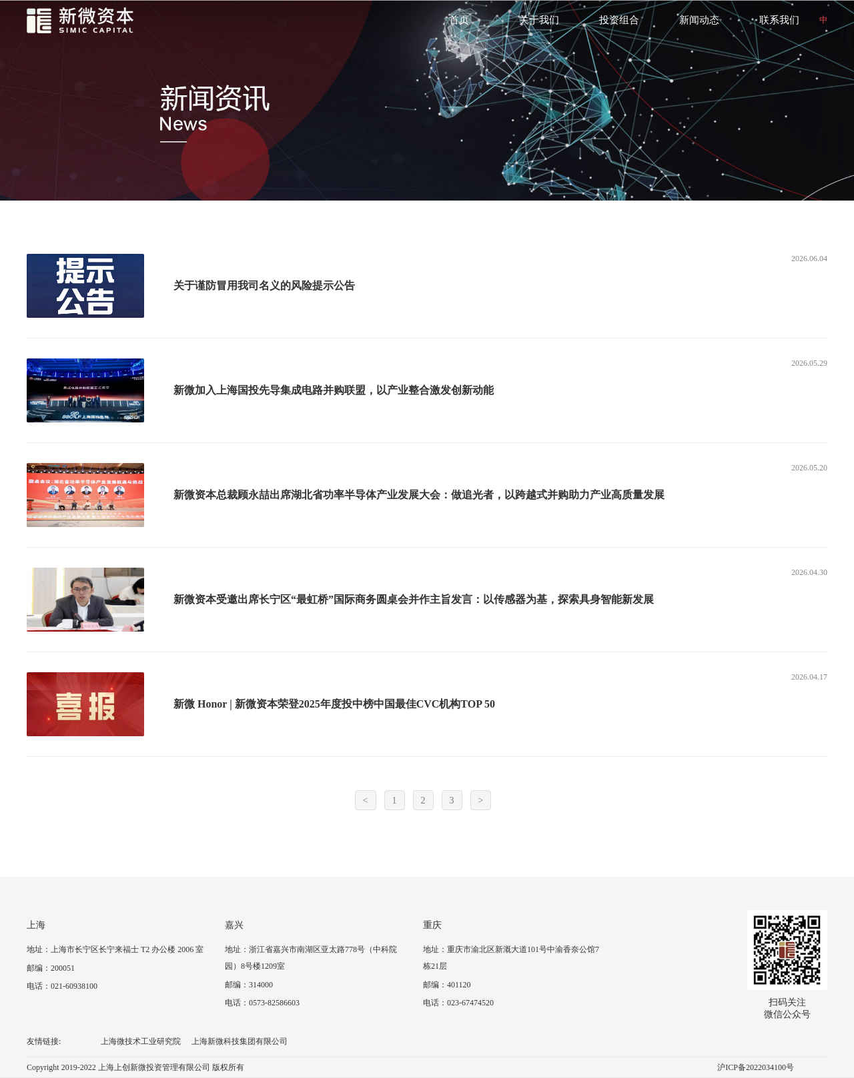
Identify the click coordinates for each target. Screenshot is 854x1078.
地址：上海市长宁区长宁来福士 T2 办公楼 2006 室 (115, 949)
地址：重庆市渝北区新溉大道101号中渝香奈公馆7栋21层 (511, 958)
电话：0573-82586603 (262, 1002)
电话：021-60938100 (62, 986)
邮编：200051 (51, 968)
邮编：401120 (447, 984)
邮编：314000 (249, 984)
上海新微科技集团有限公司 (239, 1041)
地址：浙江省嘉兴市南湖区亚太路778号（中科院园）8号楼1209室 (311, 958)
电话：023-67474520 (458, 1002)
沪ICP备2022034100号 (755, 1067)
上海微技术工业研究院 (141, 1041)
